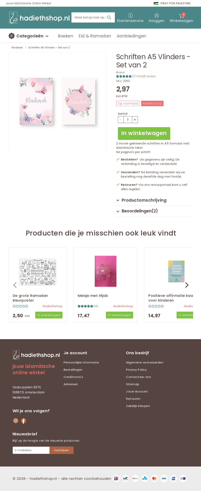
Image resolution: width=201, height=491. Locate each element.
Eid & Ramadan (95, 36)
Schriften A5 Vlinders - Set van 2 (49, 47)
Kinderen (17, 47)
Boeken (65, 36)
